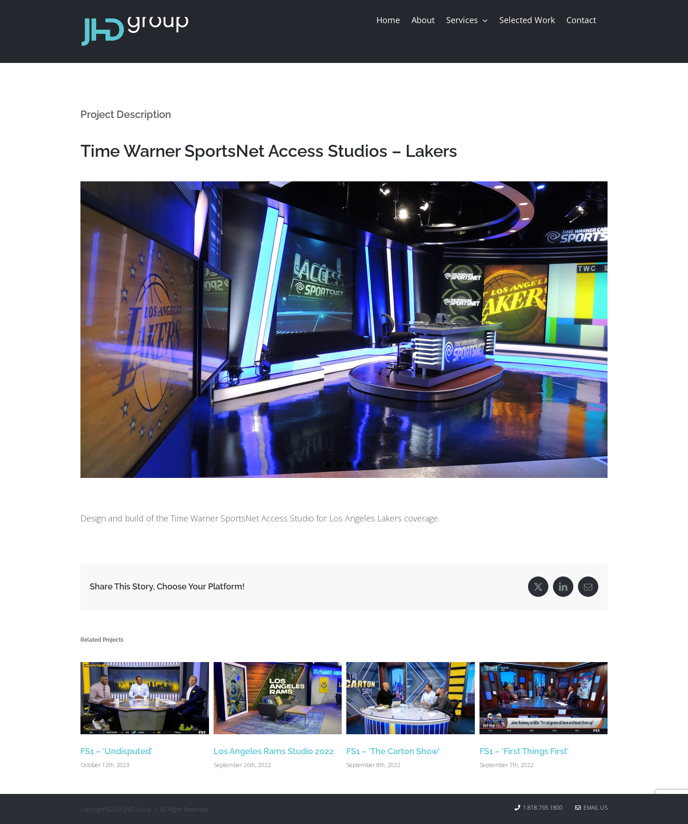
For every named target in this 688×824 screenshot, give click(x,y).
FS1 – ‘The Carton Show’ (393, 751)
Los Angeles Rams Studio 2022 (274, 751)
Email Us (591, 808)
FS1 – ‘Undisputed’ (116, 751)
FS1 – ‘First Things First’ (524, 751)
